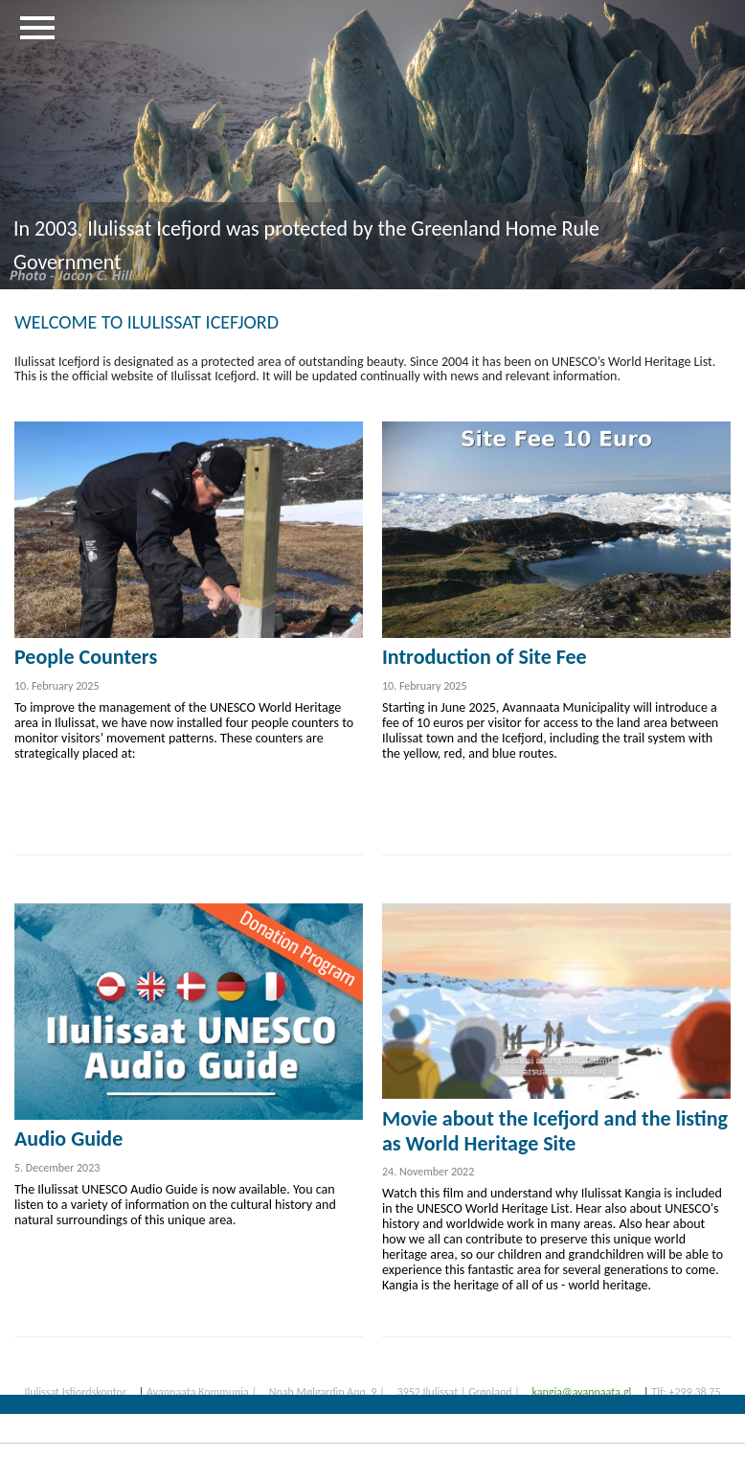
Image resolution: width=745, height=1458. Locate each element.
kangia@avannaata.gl (581, 1392)
